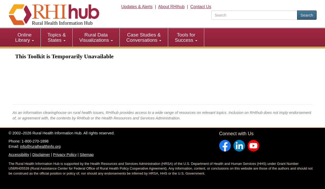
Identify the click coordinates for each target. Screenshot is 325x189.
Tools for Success (186, 37)
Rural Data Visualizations (96, 37)
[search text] (254, 15)
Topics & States (56, 37)
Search (307, 15)
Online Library (24, 37)
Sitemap (87, 155)
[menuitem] (25, 37)
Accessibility (19, 155)
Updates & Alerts (137, 6)
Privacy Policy (65, 155)
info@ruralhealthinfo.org (40, 146)
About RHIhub (171, 6)
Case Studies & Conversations (143, 37)
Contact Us (200, 6)
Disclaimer (41, 155)
